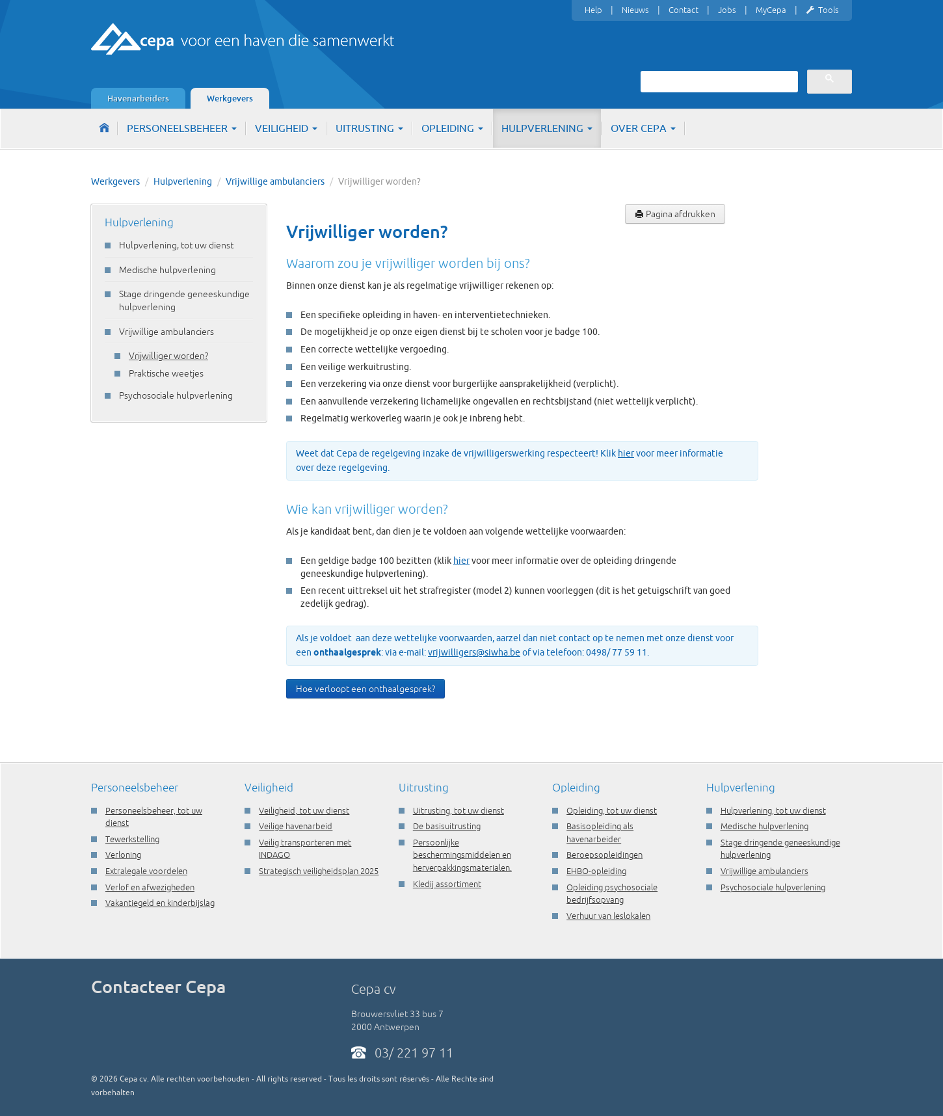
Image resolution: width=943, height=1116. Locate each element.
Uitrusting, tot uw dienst (458, 810)
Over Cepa (643, 128)
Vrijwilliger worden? (168, 356)
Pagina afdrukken (675, 214)
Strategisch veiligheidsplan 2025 (319, 870)
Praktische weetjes (166, 373)
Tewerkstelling (132, 839)
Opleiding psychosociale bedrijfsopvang (611, 894)
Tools (822, 10)
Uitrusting (369, 128)
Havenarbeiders (138, 98)
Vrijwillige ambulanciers (275, 181)
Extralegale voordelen (146, 870)
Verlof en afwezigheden (149, 887)
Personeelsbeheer (182, 128)
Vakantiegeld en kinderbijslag (160, 902)
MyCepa (771, 9)
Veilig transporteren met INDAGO (305, 849)
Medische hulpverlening (167, 270)
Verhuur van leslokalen (608, 915)
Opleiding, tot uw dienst (611, 810)
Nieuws (635, 9)
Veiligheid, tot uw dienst (304, 810)
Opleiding (452, 128)
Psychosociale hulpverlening (176, 395)
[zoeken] (718, 81)
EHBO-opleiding (596, 870)
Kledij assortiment (447, 883)
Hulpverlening (546, 128)
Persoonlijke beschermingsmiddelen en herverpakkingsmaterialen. (462, 855)
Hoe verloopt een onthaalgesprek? (365, 689)
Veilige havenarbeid (295, 825)
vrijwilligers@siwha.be (474, 652)
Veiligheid (286, 128)
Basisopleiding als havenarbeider (599, 832)
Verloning (123, 854)
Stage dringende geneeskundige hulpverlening (184, 300)
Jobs (727, 9)
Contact (683, 9)
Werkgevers (230, 98)
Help (593, 9)
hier (626, 453)
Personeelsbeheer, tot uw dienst (153, 817)
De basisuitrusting (447, 825)
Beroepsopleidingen (604, 854)
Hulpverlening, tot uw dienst (176, 245)
